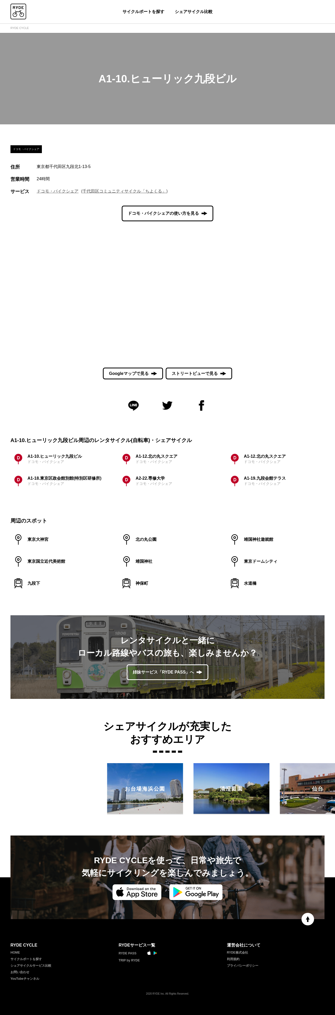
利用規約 (233, 959)
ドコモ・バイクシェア (58, 191)
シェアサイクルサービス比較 (30, 965)
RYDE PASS (127, 953)
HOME (15, 952)
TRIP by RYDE (129, 960)
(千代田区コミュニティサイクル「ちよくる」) (124, 191)
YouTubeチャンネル (24, 979)
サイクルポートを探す (143, 11)
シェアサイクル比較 (194, 11)
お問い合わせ (19, 972)
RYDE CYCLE (19, 28)
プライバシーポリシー (242, 965)
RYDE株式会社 (237, 952)
